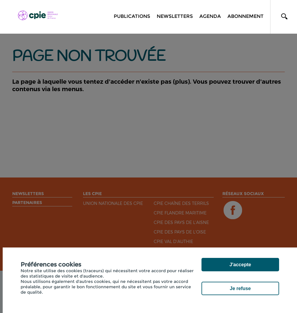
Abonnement (245, 16)
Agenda (210, 16)
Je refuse (240, 288)
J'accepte (240, 264)
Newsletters (175, 16)
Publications (132, 16)
